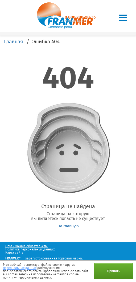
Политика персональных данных (30, 249)
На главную (68, 226)
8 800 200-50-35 (80, 17)
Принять (113, 271)
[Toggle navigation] (123, 18)
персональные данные (19, 268)
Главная (13, 41)
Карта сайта (14, 252)
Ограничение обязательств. (26, 246)
